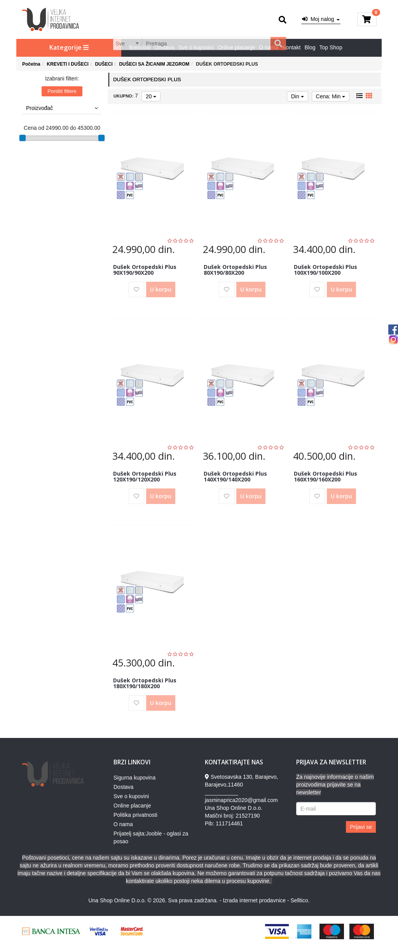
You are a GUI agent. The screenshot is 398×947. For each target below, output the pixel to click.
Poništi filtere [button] (61, 91)
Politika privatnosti (135, 815)
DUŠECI (103, 64)
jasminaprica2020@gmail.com (241, 800)
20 (151, 96)
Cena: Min (331, 96)
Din (297, 96)
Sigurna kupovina (134, 777)
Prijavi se (361, 827)
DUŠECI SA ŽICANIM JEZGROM (154, 64)
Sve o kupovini (196, 47)
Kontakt (291, 47)
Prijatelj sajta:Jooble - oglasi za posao (150, 837)
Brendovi (139, 47)
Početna (31, 64)
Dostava (164, 47)
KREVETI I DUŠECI (67, 64)
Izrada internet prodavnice (254, 900)
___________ (221, 792)
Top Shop (330, 47)
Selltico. (300, 900)
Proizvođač (62, 108)
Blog (310, 47)
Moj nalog (320, 19)
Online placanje (236, 47)
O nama (268, 47)
